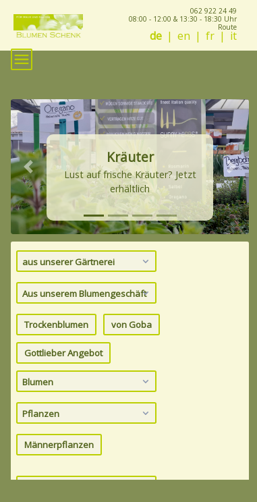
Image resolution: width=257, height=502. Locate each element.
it (233, 36)
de (156, 36)
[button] (29, 166)
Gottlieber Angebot (63, 353)
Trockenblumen (56, 324)
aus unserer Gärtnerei (87, 261)
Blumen (87, 381)
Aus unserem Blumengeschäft (87, 293)
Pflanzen (87, 413)
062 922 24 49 (213, 11)
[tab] (94, 215)
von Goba (131, 324)
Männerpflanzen (59, 445)
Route (227, 27)
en (183, 36)
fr (210, 36)
